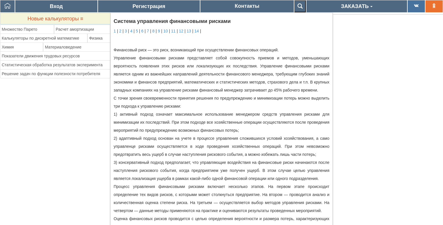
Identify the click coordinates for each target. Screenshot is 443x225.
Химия (8, 47)
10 (165, 31)
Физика (96, 38)
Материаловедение (63, 47)
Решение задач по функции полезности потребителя (51, 73)
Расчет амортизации (75, 29)
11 (173, 31)
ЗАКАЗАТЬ (357, 6)
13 (189, 31)
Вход (56, 6)
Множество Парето (19, 29)
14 (196, 31)
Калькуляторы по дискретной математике (40, 38)
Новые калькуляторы (55, 19)
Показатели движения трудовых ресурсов (41, 56)
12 (181, 31)
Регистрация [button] (149, 6)
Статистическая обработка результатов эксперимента (52, 65)
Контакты (247, 6)
